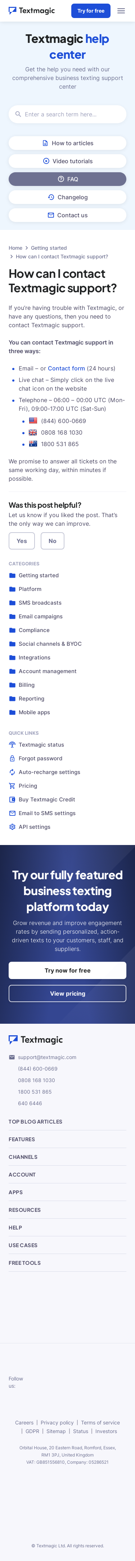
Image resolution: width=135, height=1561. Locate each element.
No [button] (53, 540)
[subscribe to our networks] (43, 1382)
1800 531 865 (30, 1092)
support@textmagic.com (42, 1057)
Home (15, 248)
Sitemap (56, 1431)
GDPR (32, 1431)
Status (80, 1431)
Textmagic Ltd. (51, 1545)
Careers (24, 1422)
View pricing (67, 993)
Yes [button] (22, 540)
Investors (106, 1431)
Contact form (66, 368)
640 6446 (25, 1103)
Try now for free (68, 970)
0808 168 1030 (32, 1080)
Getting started (49, 248)
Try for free (90, 11)
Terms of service (100, 1422)
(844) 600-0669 (33, 1069)
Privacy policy (57, 1422)
